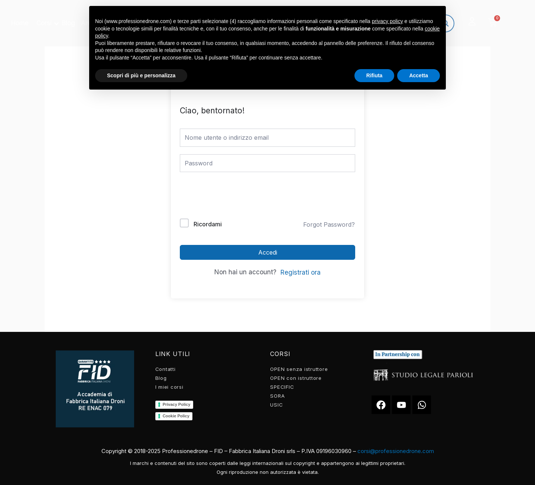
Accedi (267, 252)
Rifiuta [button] (374, 75)
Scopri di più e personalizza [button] (141, 75)
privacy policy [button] (387, 21)
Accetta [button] (418, 75)
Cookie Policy (176, 416)
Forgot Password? (329, 224)
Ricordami (208, 224)
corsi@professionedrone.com (395, 451)
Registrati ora (301, 272)
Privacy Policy (177, 404)
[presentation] (230, 197)
